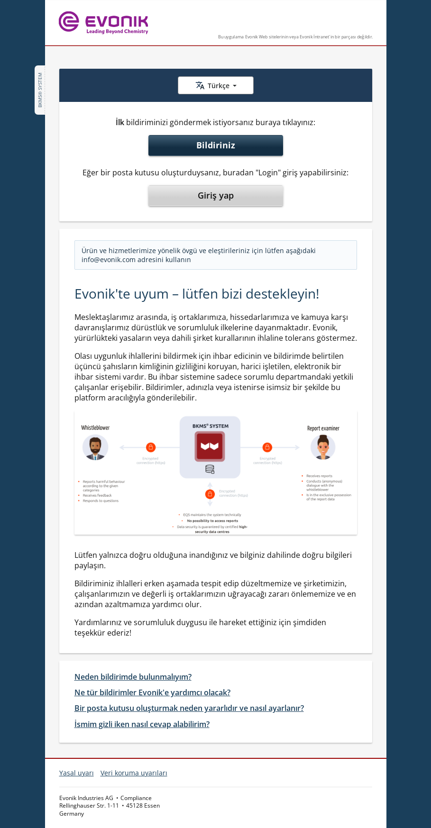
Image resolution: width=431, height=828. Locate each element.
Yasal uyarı (76, 772)
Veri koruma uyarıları (134, 772)
